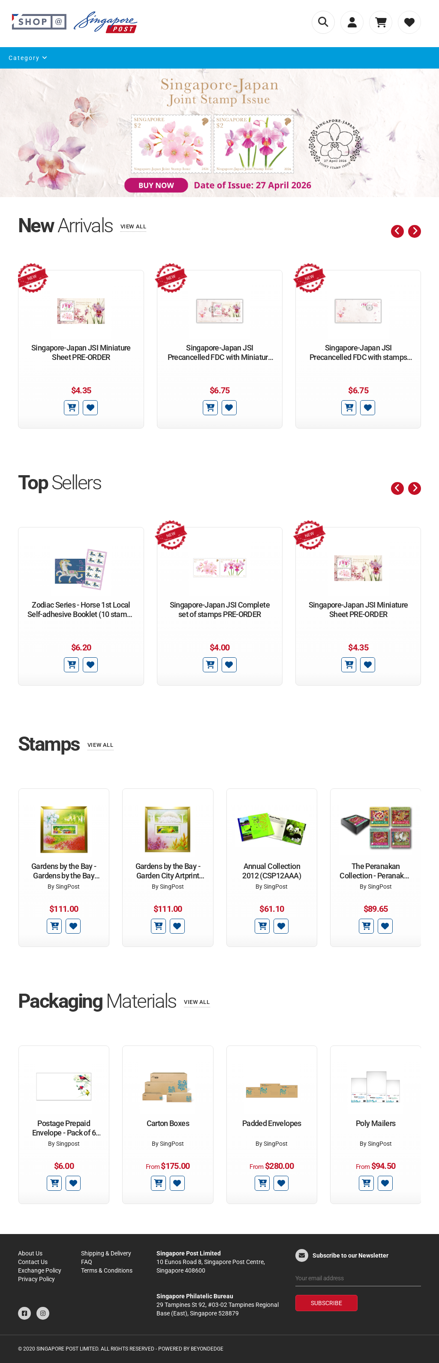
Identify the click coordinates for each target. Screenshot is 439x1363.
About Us (30, 1253)
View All (133, 226)
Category (28, 57)
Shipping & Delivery (106, 1253)
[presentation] (397, 231)
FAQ (86, 1261)
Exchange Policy (39, 1270)
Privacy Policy (36, 1279)
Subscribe (326, 1303)
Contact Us (33, 1261)
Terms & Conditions (106, 1270)
